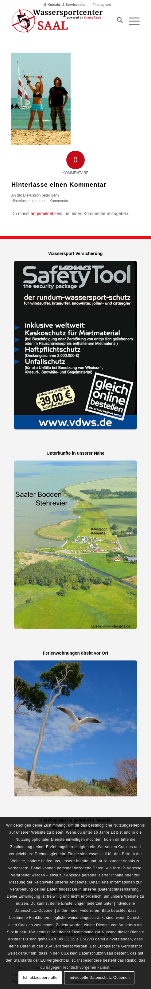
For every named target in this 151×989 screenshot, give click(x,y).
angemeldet (42, 213)
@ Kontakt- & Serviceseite (64, 4)
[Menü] (131, 21)
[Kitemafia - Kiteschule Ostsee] (62, 21)
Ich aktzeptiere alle (40, 977)
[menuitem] (64, 4)
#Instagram (102, 4)
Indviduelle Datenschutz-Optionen (99, 977)
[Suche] (117, 21)
